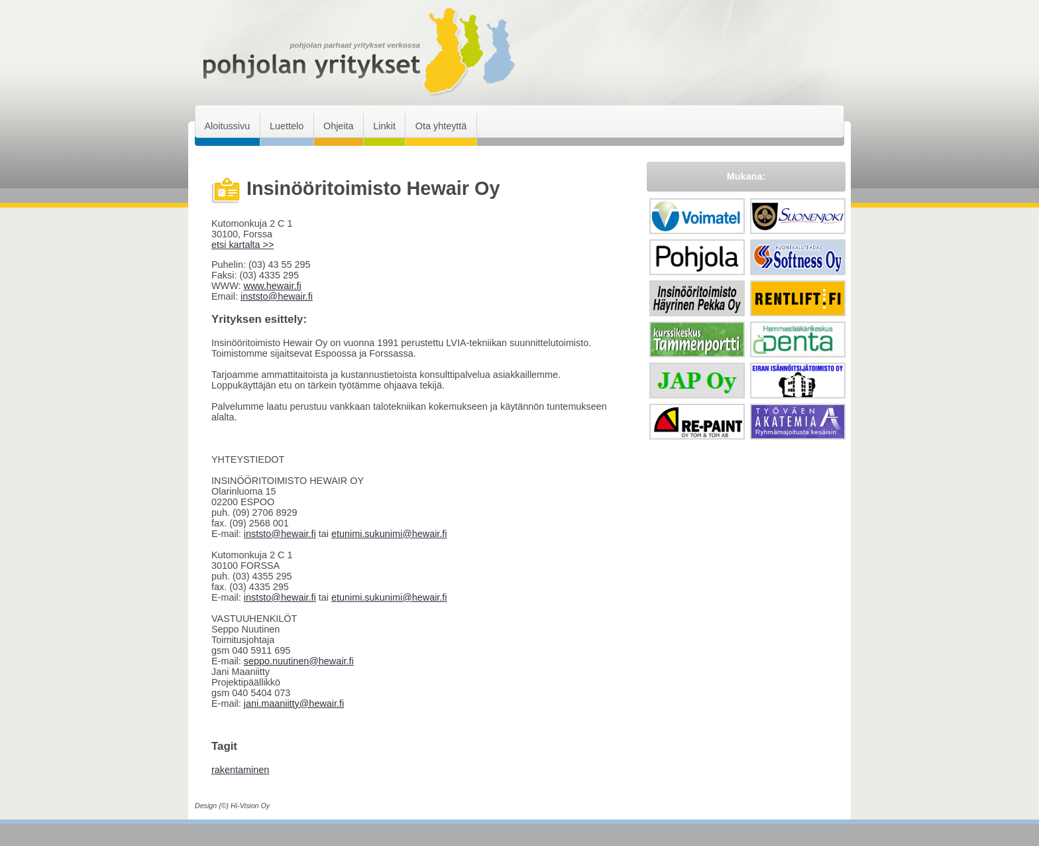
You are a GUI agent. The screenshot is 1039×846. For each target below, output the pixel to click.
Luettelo (286, 126)
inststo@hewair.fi (277, 296)
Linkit (384, 126)
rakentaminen (240, 769)
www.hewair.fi (272, 285)
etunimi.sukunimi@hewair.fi (389, 533)
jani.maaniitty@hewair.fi (294, 703)
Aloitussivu (227, 126)
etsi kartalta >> (242, 244)
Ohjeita (338, 126)
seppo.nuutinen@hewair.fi (299, 661)
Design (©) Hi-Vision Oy (232, 806)
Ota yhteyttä (441, 126)
